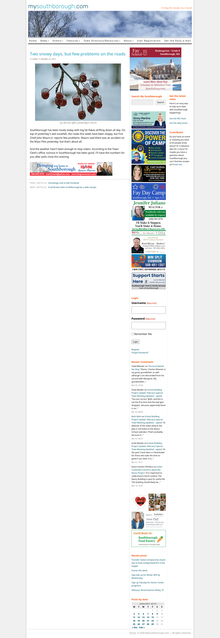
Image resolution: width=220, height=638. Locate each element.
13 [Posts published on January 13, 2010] (143, 617)
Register (135, 349)
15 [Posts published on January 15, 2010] (152, 617)
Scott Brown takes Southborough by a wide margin (72, 187)
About (128, 40)
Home (33, 40)
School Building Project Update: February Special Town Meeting (147, 392)
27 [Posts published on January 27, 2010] (143, 624)
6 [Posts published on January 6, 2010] (143, 613)
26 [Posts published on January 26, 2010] (139, 624)
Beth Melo (136, 416)
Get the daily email (178, 123)
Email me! (177, 164)
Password (143, 319)
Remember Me (143, 334)
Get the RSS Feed (177, 118)
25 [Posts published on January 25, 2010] (134, 624)
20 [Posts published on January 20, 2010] (143, 620)
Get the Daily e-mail (177, 40)
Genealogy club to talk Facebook (63, 182)
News (43, 40)
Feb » (142, 627)
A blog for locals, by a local (176, 7)
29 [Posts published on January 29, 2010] (152, 624)
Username (144, 303)
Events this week (139, 570)
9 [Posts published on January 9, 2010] (157, 613)
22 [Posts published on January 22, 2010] (152, 620)
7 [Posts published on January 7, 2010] (148, 613)
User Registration (149, 40)
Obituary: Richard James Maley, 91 (147, 590)
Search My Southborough (146, 96)
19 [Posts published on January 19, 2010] (139, 620)
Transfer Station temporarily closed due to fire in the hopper (148, 562)
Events (57, 40)
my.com (58, 6)
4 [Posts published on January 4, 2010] (134, 613)
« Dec (135, 627)
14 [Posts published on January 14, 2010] (148, 617)
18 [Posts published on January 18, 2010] (134, 620)
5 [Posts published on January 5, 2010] (138, 613)
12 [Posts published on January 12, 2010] (139, 617)
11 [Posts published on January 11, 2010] (134, 617)
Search (160, 102)
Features (72, 40)
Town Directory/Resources (101, 40)
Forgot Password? (139, 352)
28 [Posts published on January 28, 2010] (148, 624)
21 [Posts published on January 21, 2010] (148, 620)
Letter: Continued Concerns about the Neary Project (147, 469)
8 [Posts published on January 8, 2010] (152, 613)
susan (35, 58)
